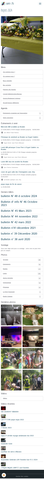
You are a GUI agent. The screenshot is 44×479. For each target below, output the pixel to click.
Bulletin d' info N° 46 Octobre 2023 (19, 203)
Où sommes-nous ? (9, 76)
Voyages (22, 260)
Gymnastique (22, 283)
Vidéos (5, 398)
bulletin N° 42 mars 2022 (16, 222)
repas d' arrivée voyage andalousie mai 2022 (17, 435)
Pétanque (22, 287)
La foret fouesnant (22, 292)
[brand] (8, 4)
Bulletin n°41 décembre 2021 (18, 228)
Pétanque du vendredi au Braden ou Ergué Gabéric (19, 137)
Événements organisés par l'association (22, 113)
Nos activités (7, 85)
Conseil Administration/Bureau (12, 94)
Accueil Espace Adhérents (11, 103)
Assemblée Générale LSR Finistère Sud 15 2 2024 (19, 460)
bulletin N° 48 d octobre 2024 (19, 196)
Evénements (22, 264)
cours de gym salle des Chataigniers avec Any (18, 172)
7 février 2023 (6, 428)
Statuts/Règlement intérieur (11, 98)
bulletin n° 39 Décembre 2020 (19, 234)
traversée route (6, 444)
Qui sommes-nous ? (9, 72)
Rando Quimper (22, 296)
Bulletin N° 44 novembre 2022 (19, 217)
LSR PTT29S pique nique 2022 (12, 419)
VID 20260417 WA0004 (9, 412)
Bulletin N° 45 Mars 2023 (16, 211)
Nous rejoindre (7, 81)
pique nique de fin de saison (11, 184)
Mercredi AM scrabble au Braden (13, 127)
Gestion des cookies (22, 476)
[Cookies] (4, 475)
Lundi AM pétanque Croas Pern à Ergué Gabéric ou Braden (20, 148)
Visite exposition (22, 118)
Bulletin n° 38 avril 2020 (15, 239)
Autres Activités (22, 278)
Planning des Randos (9, 90)
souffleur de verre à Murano (11, 452)
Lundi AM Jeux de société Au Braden (14, 161)
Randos (22, 269)
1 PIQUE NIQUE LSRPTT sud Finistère (15, 468)
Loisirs (22, 273)
